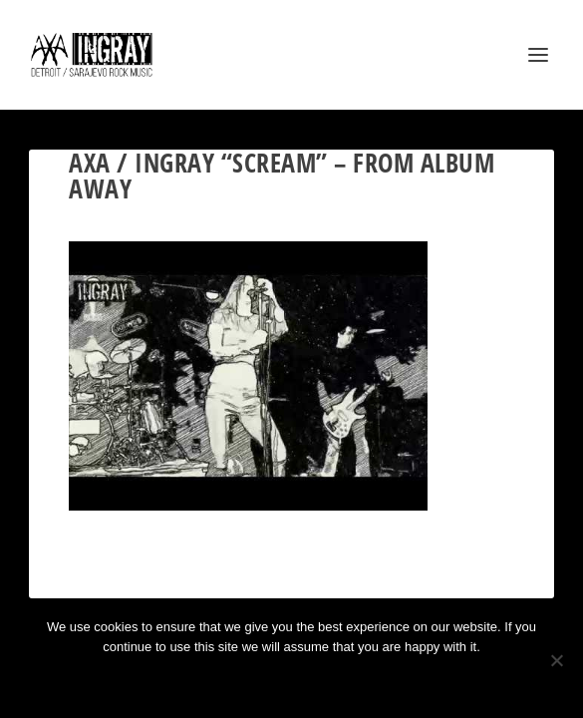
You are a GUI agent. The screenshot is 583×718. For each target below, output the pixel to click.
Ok (220, 680)
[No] (556, 660)
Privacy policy (318, 680)
